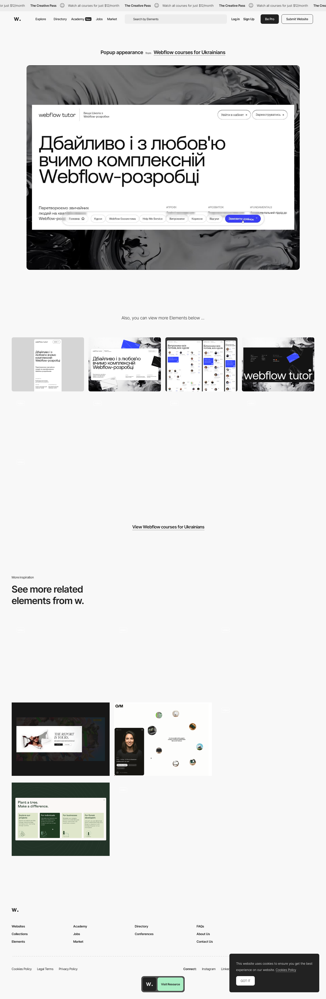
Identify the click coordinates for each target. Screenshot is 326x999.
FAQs (200, 926)
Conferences (144, 934)
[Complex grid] (201, 364)
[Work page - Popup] (61, 659)
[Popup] (61, 739)
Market (112, 19)
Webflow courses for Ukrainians (189, 52)
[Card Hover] (201, 423)
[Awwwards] (17, 19)
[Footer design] (278, 364)
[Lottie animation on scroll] (125, 423)
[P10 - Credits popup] (265, 739)
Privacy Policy (68, 969)
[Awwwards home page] (149, 984)
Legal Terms (45, 969)
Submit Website (297, 19)
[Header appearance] (48, 481)
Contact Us (205, 941)
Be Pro (269, 19)
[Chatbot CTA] (163, 739)
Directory (60, 19)
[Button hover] (48, 423)
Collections (20, 934)
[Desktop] (125, 364)
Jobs (99, 19)
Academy (81, 19)
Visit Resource (170, 984)
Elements (18, 941)
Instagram (209, 969)
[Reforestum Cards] (61, 819)
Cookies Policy (22, 969)
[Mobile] (48, 364)
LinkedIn (227, 969)
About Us (203, 934)
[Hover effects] (278, 423)
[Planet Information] (163, 659)
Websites (18, 926)
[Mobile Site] (265, 659)
